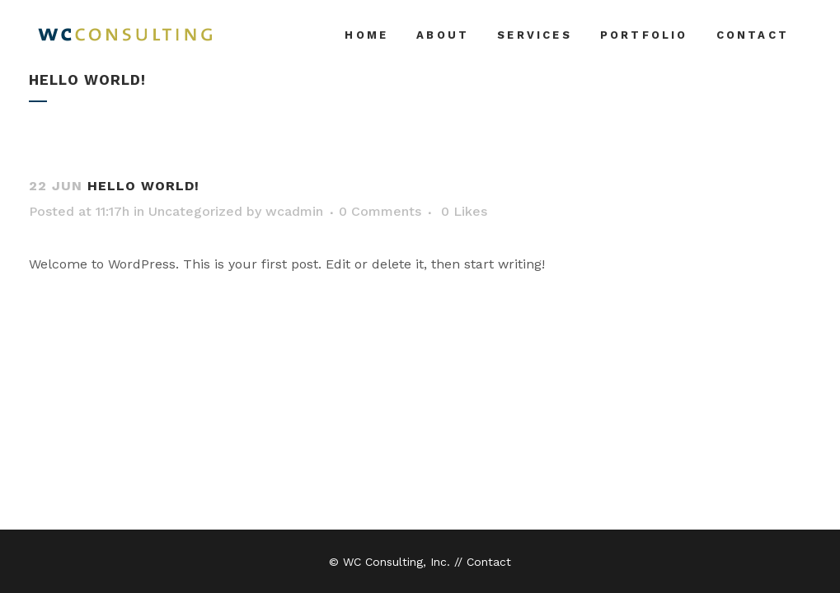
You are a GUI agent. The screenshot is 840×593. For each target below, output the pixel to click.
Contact (489, 561)
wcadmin (294, 211)
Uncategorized (195, 211)
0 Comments (380, 211)
